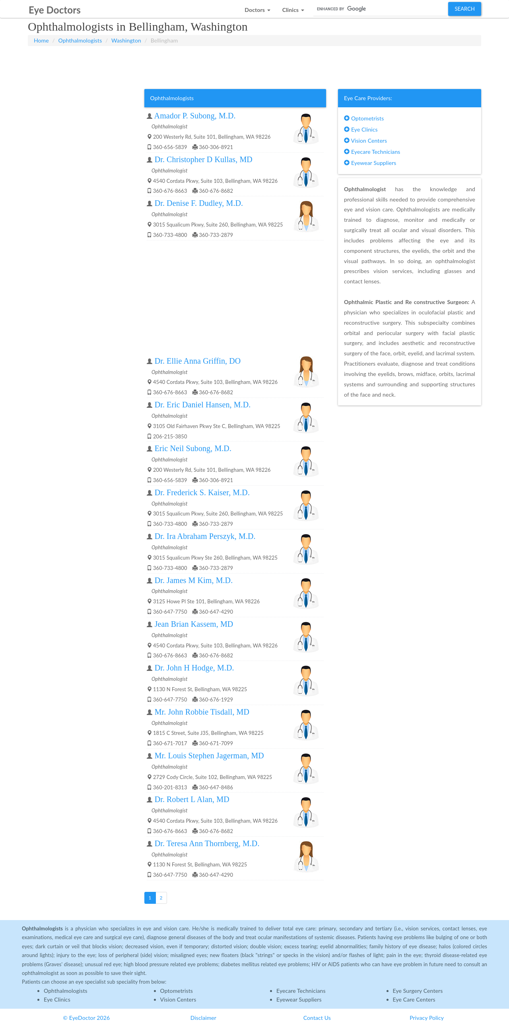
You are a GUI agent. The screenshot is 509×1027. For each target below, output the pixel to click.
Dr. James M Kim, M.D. (194, 580)
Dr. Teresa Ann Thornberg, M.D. (207, 843)
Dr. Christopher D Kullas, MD (204, 159)
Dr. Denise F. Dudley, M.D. (199, 203)
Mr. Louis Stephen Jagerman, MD (209, 755)
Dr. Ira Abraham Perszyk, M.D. (205, 536)
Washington (126, 40)
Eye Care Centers (414, 999)
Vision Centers (365, 140)
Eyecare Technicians (372, 151)
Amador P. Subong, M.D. (195, 115)
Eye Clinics (361, 129)
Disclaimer (203, 1017)
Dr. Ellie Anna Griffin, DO (198, 361)
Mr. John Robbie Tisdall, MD (202, 711)
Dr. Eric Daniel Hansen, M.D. (203, 404)
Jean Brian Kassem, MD (194, 624)
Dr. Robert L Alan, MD (192, 799)
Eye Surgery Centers (418, 990)
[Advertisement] (254, 66)
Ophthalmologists (80, 40)
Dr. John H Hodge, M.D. (194, 667)
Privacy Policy (427, 1017)
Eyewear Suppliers (370, 162)
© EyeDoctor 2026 (86, 1017)
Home (41, 40)
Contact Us (317, 1017)
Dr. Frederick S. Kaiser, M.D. (202, 492)
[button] (257, 8)
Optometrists (364, 118)
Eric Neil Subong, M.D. (193, 448)
